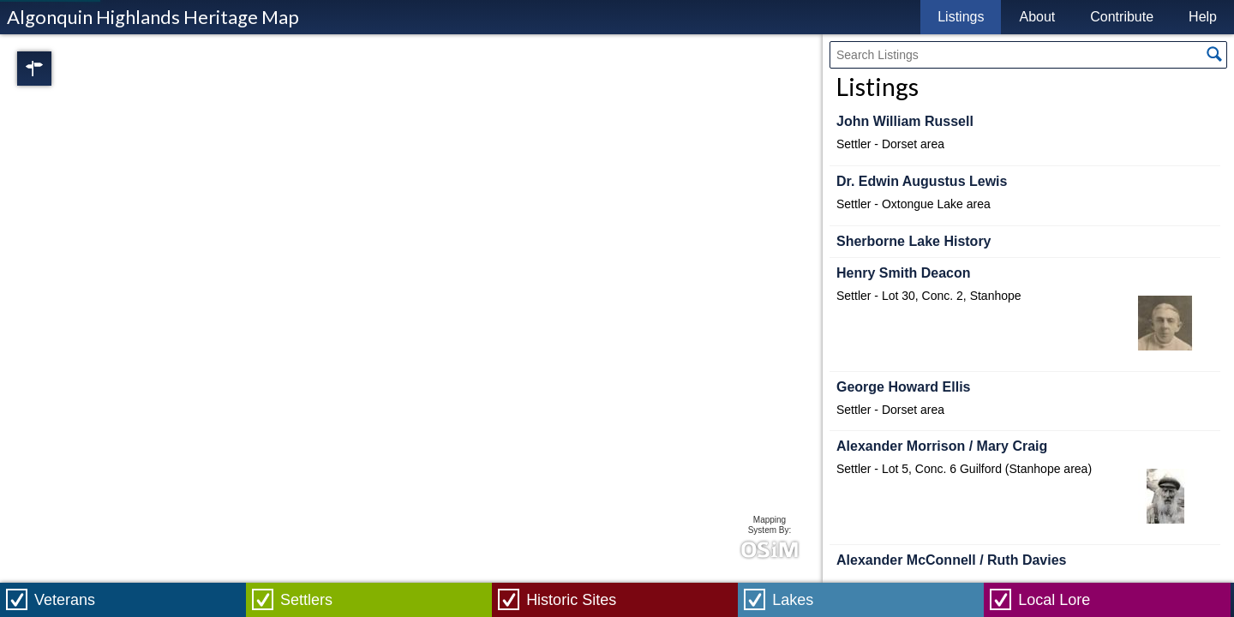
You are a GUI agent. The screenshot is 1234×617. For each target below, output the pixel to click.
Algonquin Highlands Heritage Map (153, 16)
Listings (960, 16)
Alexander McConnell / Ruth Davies (951, 560)
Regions (58, 68)
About (1037, 16)
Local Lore (1054, 599)
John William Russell (904, 121)
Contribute (1121, 16)
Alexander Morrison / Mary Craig (941, 446)
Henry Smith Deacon (903, 273)
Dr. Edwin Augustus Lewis (921, 181)
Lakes (792, 599)
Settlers (306, 599)
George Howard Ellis (903, 387)
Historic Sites (571, 599)
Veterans (64, 599)
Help (1203, 16)
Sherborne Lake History (913, 241)
